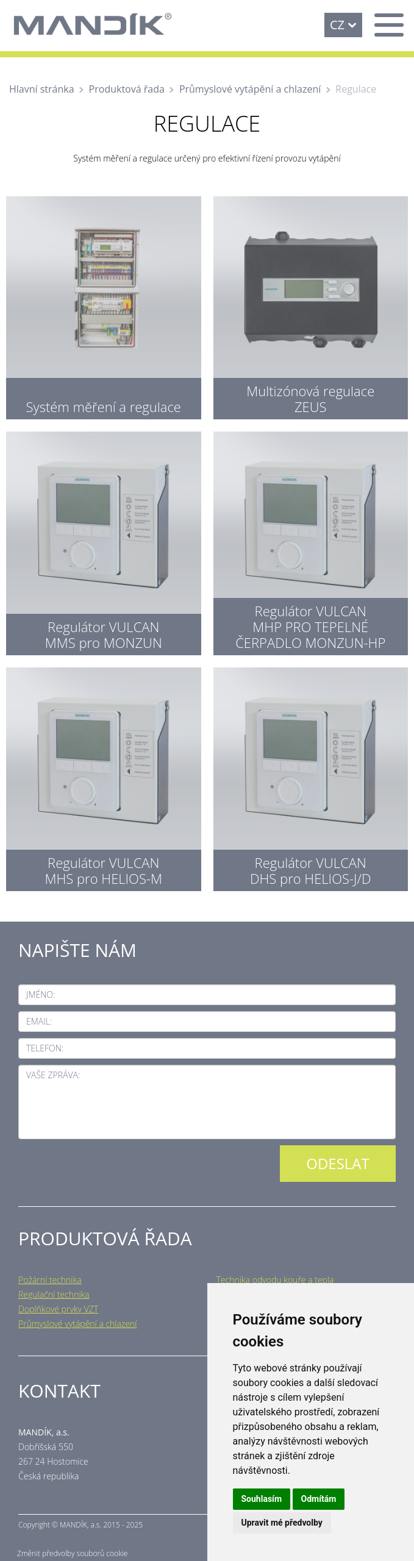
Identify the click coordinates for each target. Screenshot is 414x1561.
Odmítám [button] (319, 1499)
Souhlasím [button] (261, 1499)
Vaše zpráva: (53, 1075)
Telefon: (44, 1048)
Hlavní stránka (41, 89)
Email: (39, 1021)
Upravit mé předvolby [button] (282, 1522)
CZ (337, 24)
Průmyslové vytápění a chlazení (250, 89)
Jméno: (40, 994)
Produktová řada (127, 89)
